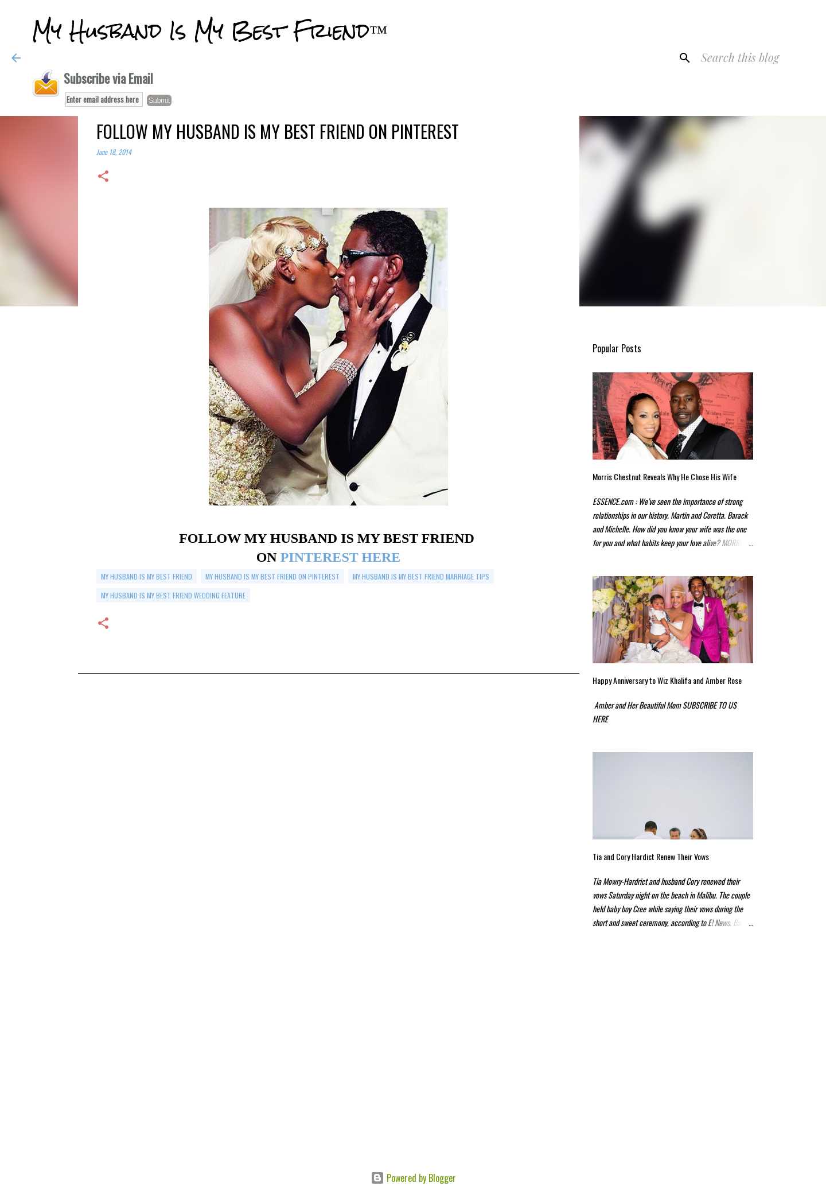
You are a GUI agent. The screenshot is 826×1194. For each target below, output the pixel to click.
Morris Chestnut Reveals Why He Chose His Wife (665, 476)
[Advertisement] (328, 808)
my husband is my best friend (146, 576)
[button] (103, 177)
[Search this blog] (756, 58)
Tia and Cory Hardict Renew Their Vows (651, 856)
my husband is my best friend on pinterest (272, 576)
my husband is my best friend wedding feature (173, 595)
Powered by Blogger (413, 1178)
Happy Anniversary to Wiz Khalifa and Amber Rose (667, 680)
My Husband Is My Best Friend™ (209, 31)
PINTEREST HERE (339, 557)
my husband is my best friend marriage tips (421, 576)
